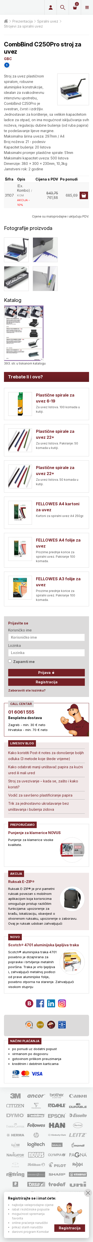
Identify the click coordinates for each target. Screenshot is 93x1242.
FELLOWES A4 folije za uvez (58, 543)
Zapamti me (21, 661)
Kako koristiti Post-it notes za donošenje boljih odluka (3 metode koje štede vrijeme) (46, 756)
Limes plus (21, 7)
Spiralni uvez (47, 21)
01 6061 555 (21, 712)
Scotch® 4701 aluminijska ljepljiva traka (43, 945)
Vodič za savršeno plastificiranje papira (40, 795)
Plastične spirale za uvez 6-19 (55, 398)
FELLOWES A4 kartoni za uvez (57, 506)
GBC (8, 59)
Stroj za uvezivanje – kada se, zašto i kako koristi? (43, 784)
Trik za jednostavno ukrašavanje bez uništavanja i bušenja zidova (38, 806)
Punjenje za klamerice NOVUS (34, 833)
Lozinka (14, 645)
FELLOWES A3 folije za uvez (58, 581)
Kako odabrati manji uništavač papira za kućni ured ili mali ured (45, 770)
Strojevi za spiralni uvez (23, 26)
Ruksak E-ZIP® (21, 881)
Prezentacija (22, 21)
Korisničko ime (20, 630)
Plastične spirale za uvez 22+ (55, 434)
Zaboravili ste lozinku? (27, 690)
